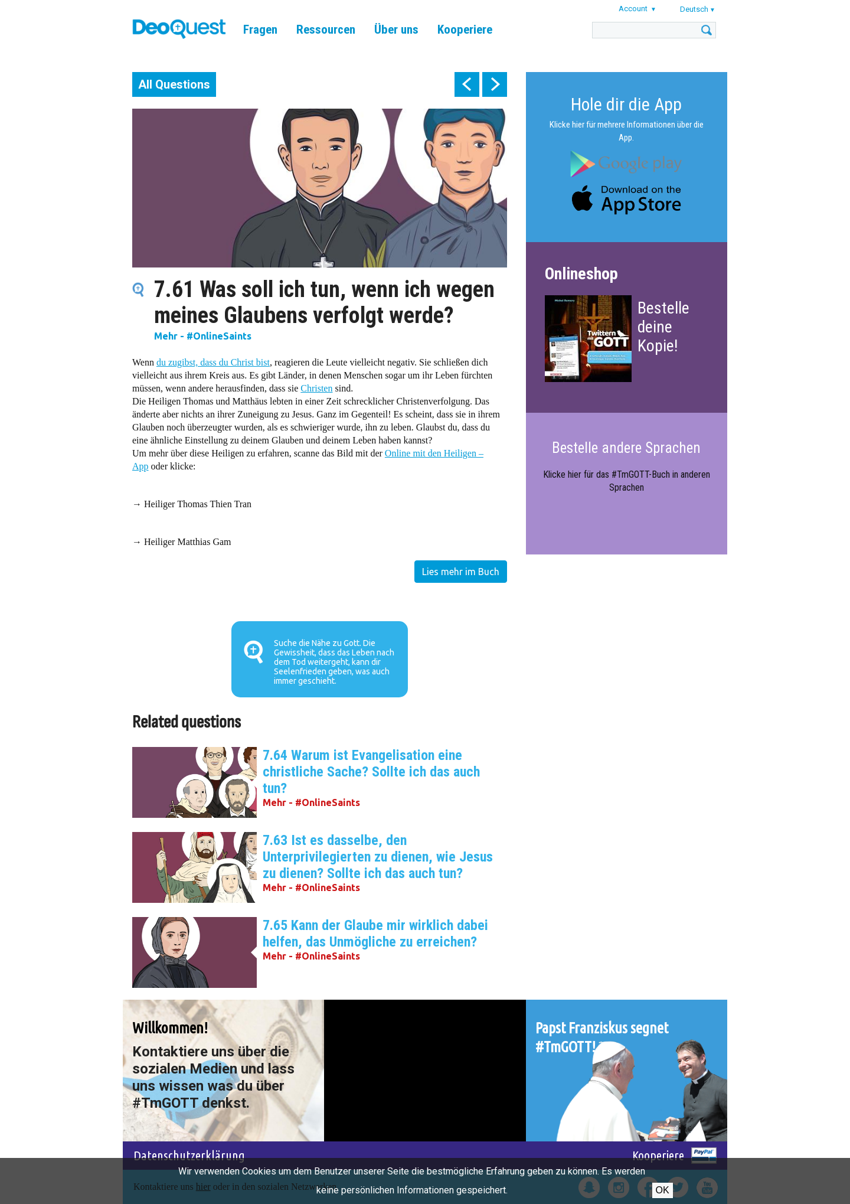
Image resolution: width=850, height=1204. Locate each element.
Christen (316, 388)
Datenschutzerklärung (189, 1155)
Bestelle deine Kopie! (663, 326)
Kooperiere (464, 29)
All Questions (174, 84)
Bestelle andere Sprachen (626, 447)
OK (662, 1190)
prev (467, 84)
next (494, 84)
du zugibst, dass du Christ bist (213, 362)
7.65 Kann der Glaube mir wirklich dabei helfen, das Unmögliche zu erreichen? (375, 933)
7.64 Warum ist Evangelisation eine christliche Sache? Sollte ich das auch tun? (371, 772)
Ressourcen (325, 29)
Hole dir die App (626, 104)
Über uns (396, 29)
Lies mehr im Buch (460, 571)
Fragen (260, 29)
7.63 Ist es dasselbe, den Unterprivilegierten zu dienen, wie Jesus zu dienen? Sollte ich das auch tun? (378, 857)
